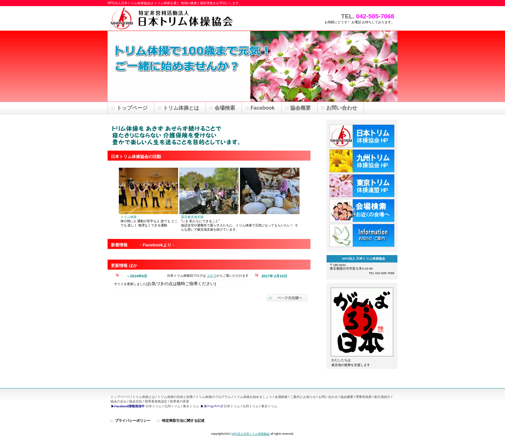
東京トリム (191, 406)
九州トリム (172, 406)
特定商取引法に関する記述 (183, 420)
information (362, 235)
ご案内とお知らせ (303, 397)
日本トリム (154, 406)
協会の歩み (118, 401)
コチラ (211, 275)
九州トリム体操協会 (362, 161)
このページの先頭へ (287, 297)
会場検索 (281, 397)
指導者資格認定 (156, 401)
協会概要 (346, 397)
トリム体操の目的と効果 (175, 397)
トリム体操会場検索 (362, 210)
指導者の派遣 (179, 401)
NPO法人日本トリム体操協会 (251, 433)
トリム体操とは (143, 397)
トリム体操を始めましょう (252, 397)
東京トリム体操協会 (362, 185)
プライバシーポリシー (132, 420)
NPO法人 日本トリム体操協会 (172, 18)
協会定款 (135, 401)
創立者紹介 (382, 397)
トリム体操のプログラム (213, 397)
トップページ (120, 397)
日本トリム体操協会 (362, 136)
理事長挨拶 (364, 397)
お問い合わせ (328, 397)
